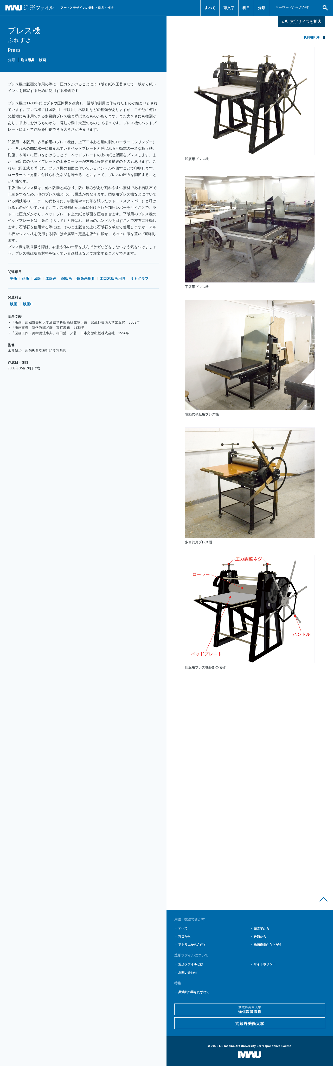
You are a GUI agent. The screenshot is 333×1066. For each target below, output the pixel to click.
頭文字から (261, 928)
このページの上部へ (323, 899)
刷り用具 (28, 60)
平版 (13, 278)
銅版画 (66, 278)
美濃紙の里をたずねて (193, 992)
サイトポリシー (265, 964)
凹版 (37, 278)
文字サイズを (305, 21)
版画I (14, 304)
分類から (260, 936)
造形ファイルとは (190, 964)
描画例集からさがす (268, 945)
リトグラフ (139, 278)
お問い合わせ (187, 972)
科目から (184, 936)
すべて (209, 7)
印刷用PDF (311, 37)
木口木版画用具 (113, 278)
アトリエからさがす (192, 945)
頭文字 (228, 7)
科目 (246, 7)
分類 (261, 7)
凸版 (25, 278)
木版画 (51, 278)
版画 (42, 60)
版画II (28, 304)
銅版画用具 (85, 278)
